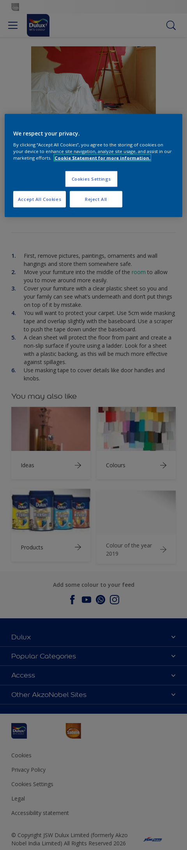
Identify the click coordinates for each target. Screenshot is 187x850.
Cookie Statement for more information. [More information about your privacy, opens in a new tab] (102, 158)
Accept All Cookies (39, 199)
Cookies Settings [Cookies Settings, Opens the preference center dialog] (91, 179)
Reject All (96, 199)
